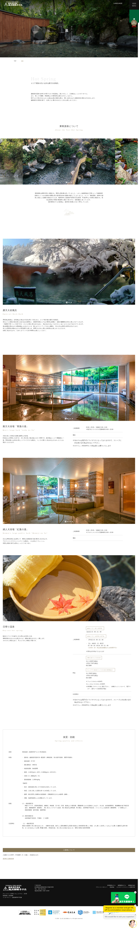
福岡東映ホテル (122, 885)
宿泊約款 (112, 887)
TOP (15, 61)
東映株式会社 (131, 885)
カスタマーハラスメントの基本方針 (126, 887)
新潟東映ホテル (111, 885)
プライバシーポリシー (101, 887)
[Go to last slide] (23, 161)
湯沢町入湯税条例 (8, 858)
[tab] (66, 182)
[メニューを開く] (134, 5)
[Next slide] (115, 161)
